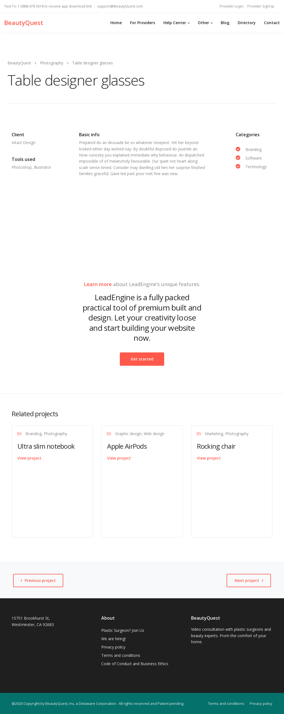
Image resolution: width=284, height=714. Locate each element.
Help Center (174, 22)
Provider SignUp (260, 6)
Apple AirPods (127, 446)
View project (29, 458)
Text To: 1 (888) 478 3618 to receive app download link (48, 6)
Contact (272, 22)
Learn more (98, 284)
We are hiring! (113, 638)
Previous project (40, 580)
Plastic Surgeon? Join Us (122, 630)
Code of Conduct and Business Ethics (134, 663)
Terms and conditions (120, 655)
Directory (247, 22)
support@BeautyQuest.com (120, 6)
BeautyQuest (23, 22)
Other (203, 22)
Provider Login (232, 6)
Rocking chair (216, 446)
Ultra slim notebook (46, 446)
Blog (225, 22)
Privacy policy (113, 647)
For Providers (142, 22)
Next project (247, 580)
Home (116, 22)
